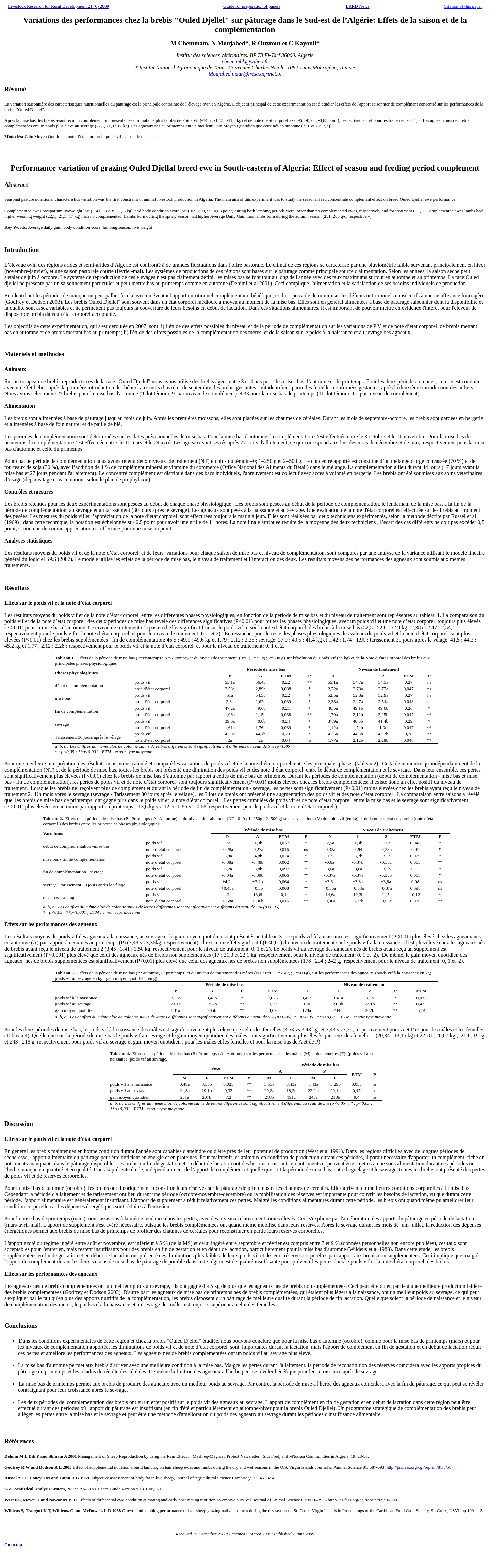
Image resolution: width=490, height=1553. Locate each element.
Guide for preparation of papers (251, 6)
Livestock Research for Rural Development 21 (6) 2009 (58, 6)
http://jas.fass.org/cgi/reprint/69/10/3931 (363, 1499)
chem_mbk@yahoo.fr (245, 61)
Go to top (13, 1544)
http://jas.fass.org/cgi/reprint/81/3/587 (420, 1467)
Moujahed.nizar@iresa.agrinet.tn (245, 74)
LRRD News (357, 6)
